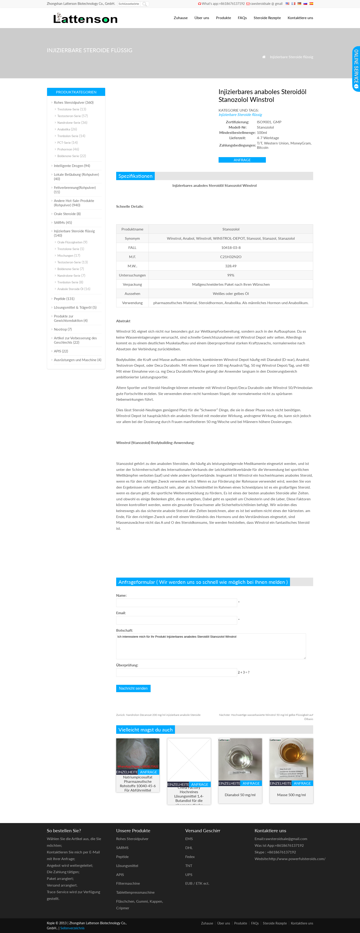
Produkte (223, 17)
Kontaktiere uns (300, 17)
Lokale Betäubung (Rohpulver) (76, 174)
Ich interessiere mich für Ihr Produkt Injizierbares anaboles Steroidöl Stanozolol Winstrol (211, 646)
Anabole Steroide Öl (70, 289)
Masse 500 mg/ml (291, 794)
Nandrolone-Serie (68, 122)
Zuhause (181, 17)
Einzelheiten (127, 772)
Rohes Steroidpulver (69, 102)
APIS (57, 351)
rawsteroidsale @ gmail (266, 4)
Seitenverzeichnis (72, 928)
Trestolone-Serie (68, 109)
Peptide (59, 299)
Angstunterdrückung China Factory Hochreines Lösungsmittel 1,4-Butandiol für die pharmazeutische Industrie (189, 796)
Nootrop (60, 329)
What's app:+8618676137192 (223, 4)
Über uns (201, 17)
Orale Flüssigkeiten (69, 242)
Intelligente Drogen (68, 166)
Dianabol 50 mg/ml (240, 794)
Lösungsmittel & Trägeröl (73, 307)
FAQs (242, 17)
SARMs (59, 222)
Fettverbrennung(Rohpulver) (75, 187)
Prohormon (64, 149)
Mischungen (65, 255)
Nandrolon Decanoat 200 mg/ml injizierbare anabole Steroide (158, 715)
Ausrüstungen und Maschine (75, 360)
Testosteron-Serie (69, 116)
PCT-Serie (64, 142)
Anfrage (242, 160)
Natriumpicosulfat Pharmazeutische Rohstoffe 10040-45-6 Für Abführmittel (138, 783)
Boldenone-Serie (68, 156)
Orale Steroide (65, 214)
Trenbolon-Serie (67, 136)
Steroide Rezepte (267, 17)
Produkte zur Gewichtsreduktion (68, 318)
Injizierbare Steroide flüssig (291, 57)
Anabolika (63, 129)
